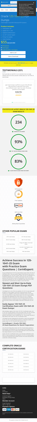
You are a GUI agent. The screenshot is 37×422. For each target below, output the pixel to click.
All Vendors (5, 391)
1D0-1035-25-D (26, 357)
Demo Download (13, 56)
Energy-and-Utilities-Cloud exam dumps (26, 243)
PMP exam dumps (26, 251)
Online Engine (5, 48)
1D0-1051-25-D (10, 369)
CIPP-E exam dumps (10, 236)
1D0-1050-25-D (26, 366)
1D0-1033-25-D (10, 357)
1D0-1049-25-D (10, 366)
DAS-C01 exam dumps (10, 239)
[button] (12, 102)
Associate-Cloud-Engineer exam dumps (26, 248)
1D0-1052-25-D (26, 369)
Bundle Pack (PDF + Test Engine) (9, 50)
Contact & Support (6, 396)
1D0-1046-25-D (26, 360)
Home (2, 9)
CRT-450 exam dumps (26, 236)
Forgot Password (6, 403)
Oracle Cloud (12, 9)
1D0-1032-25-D (26, 354)
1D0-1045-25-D (10, 360)
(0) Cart (9, 5)
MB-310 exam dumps (26, 239)
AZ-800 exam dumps (10, 244)
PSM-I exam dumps (11, 251)
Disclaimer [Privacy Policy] (8, 397)
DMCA (3, 399)
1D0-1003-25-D (10, 354)
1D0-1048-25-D (26, 363)
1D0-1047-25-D (10, 363)
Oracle (6, 9)
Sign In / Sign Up (6, 404)
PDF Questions (5, 46)
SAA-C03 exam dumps (10, 248)
